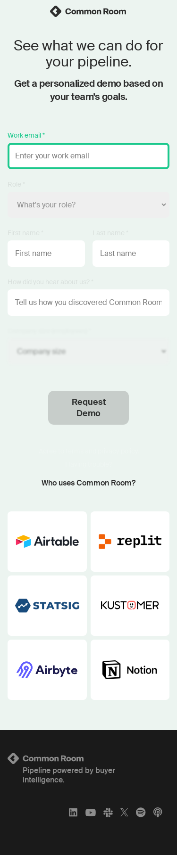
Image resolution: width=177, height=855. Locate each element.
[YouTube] (90, 812)
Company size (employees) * (49, 331)
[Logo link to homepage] (88, 758)
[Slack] (108, 812)
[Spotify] (140, 812)
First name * (25, 233)
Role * (16, 184)
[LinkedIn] (73, 812)
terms (75, 451)
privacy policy (117, 451)
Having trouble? (88, 464)
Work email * (26, 135)
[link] (88, 11)
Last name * (110, 233)
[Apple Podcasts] (157, 812)
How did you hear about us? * (50, 282)
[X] (124, 812)
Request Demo (89, 407)
